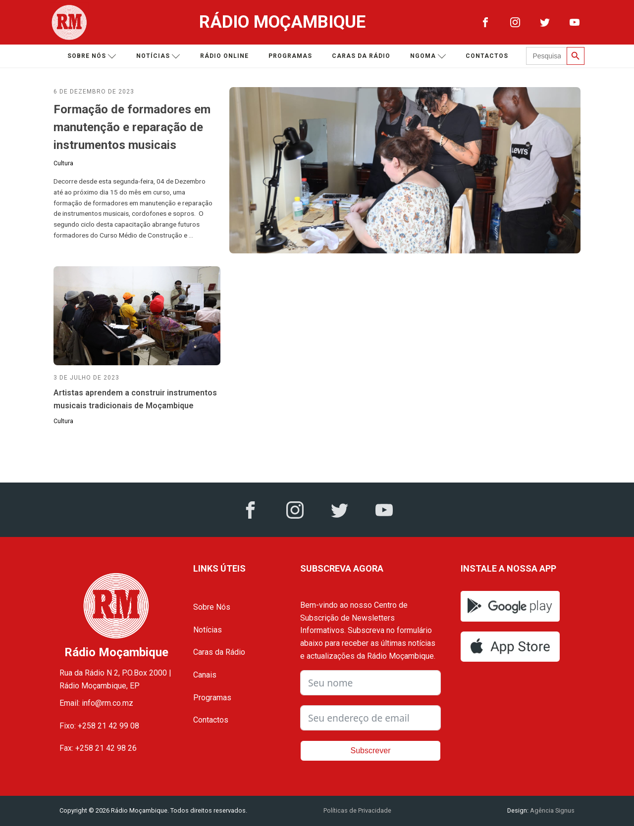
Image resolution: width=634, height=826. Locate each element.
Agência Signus (551, 810)
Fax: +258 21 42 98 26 (98, 748)
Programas (290, 55)
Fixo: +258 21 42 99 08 (99, 725)
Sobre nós (91, 56)
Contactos (487, 55)
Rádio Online (224, 55)
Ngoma (428, 56)
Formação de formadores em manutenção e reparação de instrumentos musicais (132, 127)
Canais (204, 675)
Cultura (63, 163)
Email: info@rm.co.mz (96, 703)
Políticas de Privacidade (357, 810)
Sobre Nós (211, 607)
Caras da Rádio (361, 55)
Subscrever (371, 750)
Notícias (158, 56)
